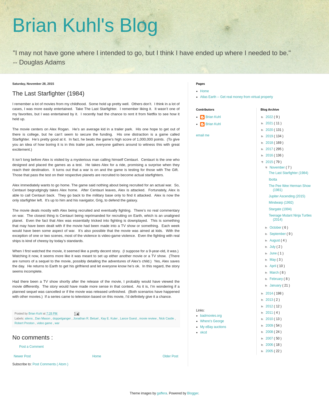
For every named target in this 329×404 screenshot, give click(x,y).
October (276, 227)
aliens (29, 318)
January (276, 285)
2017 (270, 149)
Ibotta (273, 179)
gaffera (162, 393)
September (278, 234)
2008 (270, 332)
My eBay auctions (213, 327)
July (273, 247)
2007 (270, 338)
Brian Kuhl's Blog (85, 25)
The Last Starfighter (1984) (288, 173)
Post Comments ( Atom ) (50, 364)
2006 (270, 345)
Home (96, 356)
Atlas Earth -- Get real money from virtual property (236, 97)
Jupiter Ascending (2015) (287, 196)
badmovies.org (211, 316)
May (273, 260)
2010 (270, 319)
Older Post (170, 356)
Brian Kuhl (213, 117)
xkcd (203, 332)
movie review (148, 318)
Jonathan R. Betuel (86, 318)
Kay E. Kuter (109, 318)
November (278, 167)
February (276, 279)
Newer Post (22, 356)
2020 (270, 130)
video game (45, 323)
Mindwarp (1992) (281, 202)
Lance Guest (129, 318)
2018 (270, 143)
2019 (270, 136)
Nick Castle (167, 318)
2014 (270, 293)
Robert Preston (25, 323)
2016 (270, 155)
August (275, 240)
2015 (270, 162)
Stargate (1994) (280, 209)
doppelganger (62, 318)
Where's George (212, 321)
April (273, 266)
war (57, 323)
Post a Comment (31, 347)
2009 (270, 325)
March (275, 272)
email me (202, 135)
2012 (270, 306)
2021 (270, 123)
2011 (270, 313)
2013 (270, 300)
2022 (270, 117)
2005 (270, 351)
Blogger (192, 393)
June (273, 253)
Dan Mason (43, 318)
